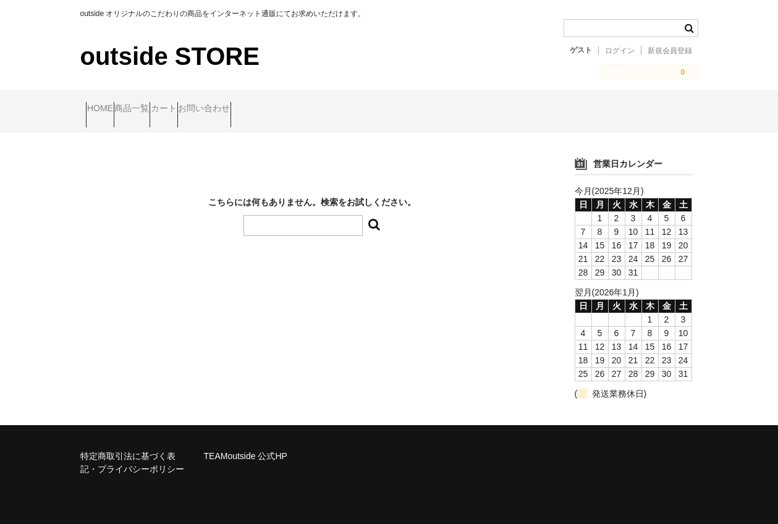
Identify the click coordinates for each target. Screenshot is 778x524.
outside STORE (170, 56)
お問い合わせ (281, 109)
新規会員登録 (670, 50)
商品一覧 (161, 109)
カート (217, 109)
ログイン (620, 50)
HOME (106, 109)
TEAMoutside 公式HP (245, 445)
